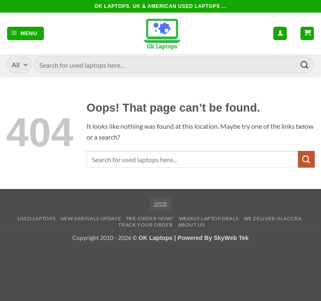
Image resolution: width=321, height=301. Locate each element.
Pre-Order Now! (150, 218)
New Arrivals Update (91, 218)
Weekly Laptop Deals (209, 218)
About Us (191, 225)
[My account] (280, 34)
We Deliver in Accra (273, 218)
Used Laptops (36, 218)
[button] (25, 34)
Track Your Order (145, 225)
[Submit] (304, 64)
